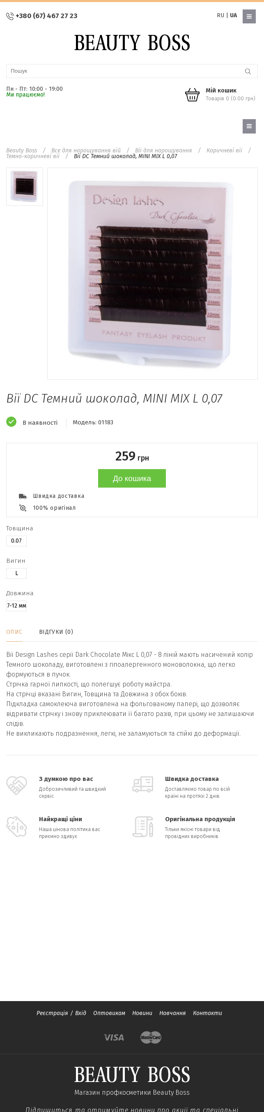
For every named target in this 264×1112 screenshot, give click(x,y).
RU (220, 15)
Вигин (15, 560)
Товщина (19, 528)
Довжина (20, 593)
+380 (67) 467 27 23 (46, 16)
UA (233, 15)
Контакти (207, 1013)
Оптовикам (109, 1013)
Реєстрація (52, 1013)
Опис (14, 632)
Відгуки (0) (56, 632)
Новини (142, 1013)
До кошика (132, 478)
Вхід (80, 1013)
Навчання (172, 1013)
